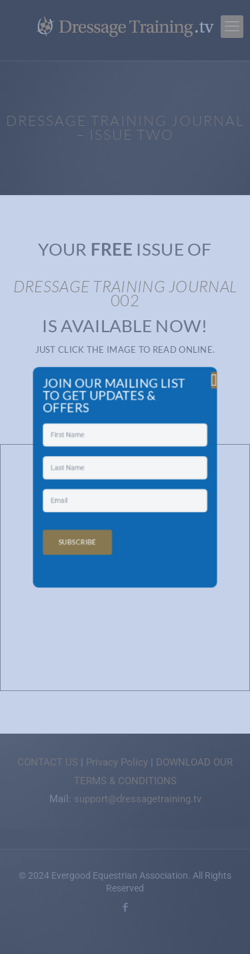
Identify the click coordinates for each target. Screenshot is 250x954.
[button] (183, 414)
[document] (125, 477)
